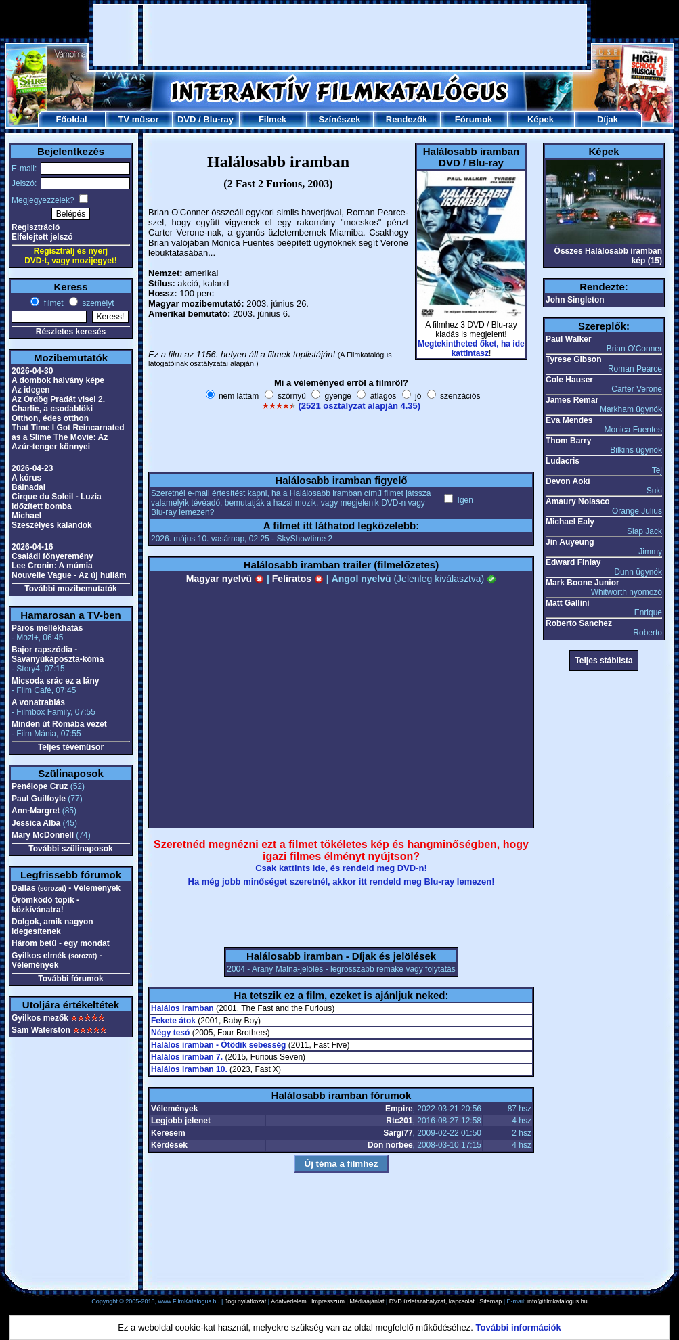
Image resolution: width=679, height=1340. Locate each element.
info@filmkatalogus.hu (557, 1301)
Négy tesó (170, 1032)
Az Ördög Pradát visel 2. (58, 399)
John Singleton (575, 300)
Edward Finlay (573, 562)
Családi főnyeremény (52, 556)
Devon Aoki (568, 481)
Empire (399, 1108)
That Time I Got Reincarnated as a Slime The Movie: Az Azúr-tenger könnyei (68, 437)
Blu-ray (218, 119)
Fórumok (474, 119)
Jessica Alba (36, 823)
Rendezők (406, 119)
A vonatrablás (38, 702)
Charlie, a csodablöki (52, 409)
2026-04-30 (32, 371)
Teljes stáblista (603, 660)
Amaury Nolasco (578, 501)
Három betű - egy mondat (61, 943)
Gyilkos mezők (40, 1018)
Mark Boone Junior (582, 582)
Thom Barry (568, 440)
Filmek (272, 119)
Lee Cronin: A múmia (52, 566)
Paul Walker (569, 339)
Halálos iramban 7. (187, 1057)
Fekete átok (173, 1020)
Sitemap (490, 1301)
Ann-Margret (36, 811)
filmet (52, 303)
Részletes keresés (71, 331)
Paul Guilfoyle (39, 798)
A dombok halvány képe (58, 380)
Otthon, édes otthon (50, 418)
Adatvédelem (289, 1301)
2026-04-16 (32, 547)
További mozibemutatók (70, 589)
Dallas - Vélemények (66, 888)
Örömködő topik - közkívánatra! (45, 904)
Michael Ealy (570, 522)
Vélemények (174, 1108)
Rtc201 (399, 1120)
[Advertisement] (340, 35)
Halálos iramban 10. (189, 1069)
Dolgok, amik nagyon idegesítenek (52, 926)
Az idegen (31, 390)
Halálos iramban (182, 1008)
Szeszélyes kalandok (52, 525)
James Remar (572, 400)
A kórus (26, 478)
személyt (97, 303)
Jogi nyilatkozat (246, 1301)
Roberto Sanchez (579, 623)
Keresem (168, 1133)
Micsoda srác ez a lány (55, 681)
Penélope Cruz (40, 786)
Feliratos (298, 578)
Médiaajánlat (366, 1301)
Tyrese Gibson (573, 359)
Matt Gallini (568, 603)
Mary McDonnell (43, 835)
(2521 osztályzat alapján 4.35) (359, 406)
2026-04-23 (32, 468)
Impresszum (328, 1301)
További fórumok (70, 978)
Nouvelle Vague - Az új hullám (69, 575)
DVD (186, 119)
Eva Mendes (569, 420)
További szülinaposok (70, 848)
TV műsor (138, 119)
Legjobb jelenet (181, 1120)
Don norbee (390, 1145)
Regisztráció (36, 227)
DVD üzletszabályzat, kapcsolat (432, 1301)
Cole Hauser (569, 379)
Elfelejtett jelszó (42, 237)
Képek (540, 119)
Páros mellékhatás (47, 628)
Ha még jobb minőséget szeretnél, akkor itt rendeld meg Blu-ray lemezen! (341, 881)
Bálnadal (28, 487)
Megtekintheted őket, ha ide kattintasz (471, 348)
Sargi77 (397, 1133)
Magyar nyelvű (225, 578)
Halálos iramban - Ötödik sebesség (218, 1045)
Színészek (339, 119)
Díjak (607, 119)
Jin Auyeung (570, 542)
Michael (26, 515)
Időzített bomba (42, 506)
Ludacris (562, 461)
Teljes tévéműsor (71, 747)
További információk (518, 1327)
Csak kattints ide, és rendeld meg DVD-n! (341, 868)
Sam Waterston (41, 1030)
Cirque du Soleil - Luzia (57, 496)
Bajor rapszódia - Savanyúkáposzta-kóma (58, 654)
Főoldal (71, 119)
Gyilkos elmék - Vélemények (57, 960)
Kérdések (169, 1145)
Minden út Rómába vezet (59, 724)
